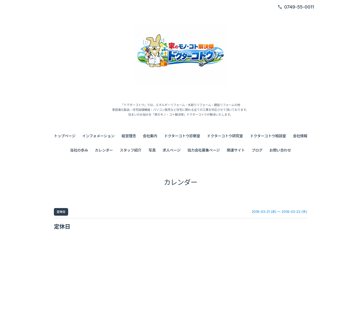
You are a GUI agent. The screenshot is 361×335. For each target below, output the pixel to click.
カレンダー (104, 150)
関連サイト (236, 150)
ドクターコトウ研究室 (225, 136)
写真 (152, 150)
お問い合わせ (280, 150)
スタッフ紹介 (130, 150)
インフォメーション (98, 136)
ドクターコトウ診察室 (182, 136)
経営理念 (129, 136)
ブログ (257, 150)
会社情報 (300, 136)
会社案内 (150, 136)
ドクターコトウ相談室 (268, 136)
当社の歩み (79, 150)
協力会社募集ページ (203, 150)
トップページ (65, 136)
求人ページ (171, 150)
